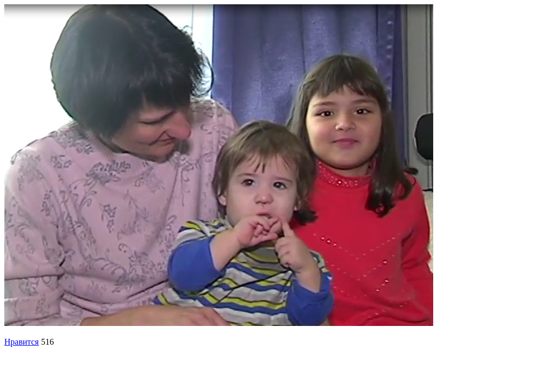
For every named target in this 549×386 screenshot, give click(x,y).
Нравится (21, 341)
